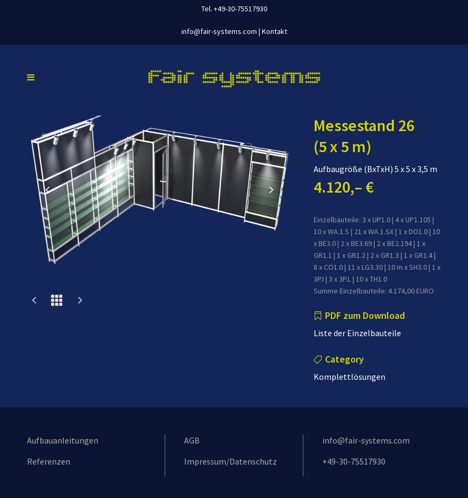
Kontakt (274, 31)
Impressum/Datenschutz (230, 461)
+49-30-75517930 (353, 461)
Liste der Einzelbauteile (357, 333)
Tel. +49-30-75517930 (234, 8)
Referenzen (48, 461)
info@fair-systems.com (219, 31)
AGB (192, 440)
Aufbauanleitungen (62, 440)
